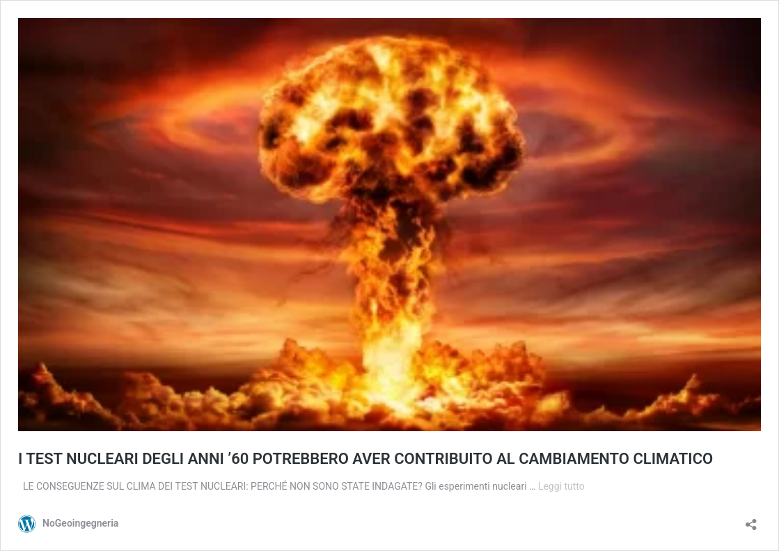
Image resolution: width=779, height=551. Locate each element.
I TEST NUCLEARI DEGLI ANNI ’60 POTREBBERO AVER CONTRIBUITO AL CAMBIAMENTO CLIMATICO (365, 458)
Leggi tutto (561, 486)
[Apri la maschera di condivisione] (751, 520)
